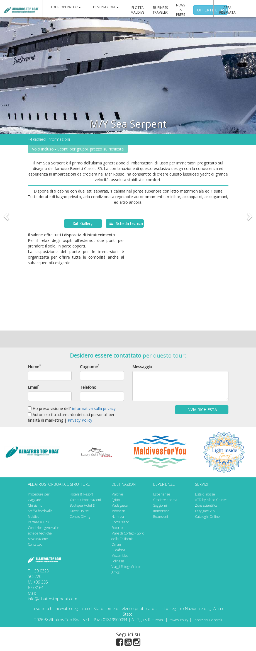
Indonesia (118, 511)
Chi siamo (35, 505)
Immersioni (161, 511)
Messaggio (142, 366)
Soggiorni (160, 505)
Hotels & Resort (81, 494)
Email (33, 387)
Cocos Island (120, 522)
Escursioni (160, 516)
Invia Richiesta (201, 409)
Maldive (117, 494)
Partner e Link (38, 522)
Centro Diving (80, 516)
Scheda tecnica (126, 223)
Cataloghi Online (207, 516)
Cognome (89, 366)
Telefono (88, 387)
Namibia (117, 516)
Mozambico (119, 555)
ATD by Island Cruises (211, 499)
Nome (33, 366)
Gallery (83, 223)
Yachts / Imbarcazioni (85, 499)
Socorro (117, 527)
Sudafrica (118, 550)
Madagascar (120, 505)
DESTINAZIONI (106, 7)
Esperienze (161, 494)
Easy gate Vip (204, 511)
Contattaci (35, 544)
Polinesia (118, 561)
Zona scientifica (206, 505)
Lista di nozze (205, 494)
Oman (116, 544)
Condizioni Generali (207, 620)
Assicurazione (38, 538)
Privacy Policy (80, 420)
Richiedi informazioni (49, 139)
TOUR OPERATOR (65, 7)
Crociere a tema (165, 499)
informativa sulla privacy (94, 408)
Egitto (115, 499)
